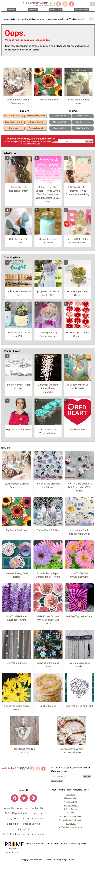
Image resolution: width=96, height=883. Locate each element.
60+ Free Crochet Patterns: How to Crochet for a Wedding (77, 191)
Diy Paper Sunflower (48, 99)
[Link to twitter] (24, 798)
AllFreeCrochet (70, 798)
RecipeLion (71, 823)
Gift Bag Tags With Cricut (79, 616)
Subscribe (12, 823)
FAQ (7, 813)
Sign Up (89, 141)
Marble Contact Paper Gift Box (18, 386)
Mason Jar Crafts (60, 122)
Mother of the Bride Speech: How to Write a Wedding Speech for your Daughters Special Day (48, 194)
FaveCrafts (70, 795)
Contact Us (37, 808)
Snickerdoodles (48, 706)
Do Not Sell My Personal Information (23, 834)
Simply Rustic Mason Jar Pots (19, 334)
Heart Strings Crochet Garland (77, 334)
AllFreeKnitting (70, 802)
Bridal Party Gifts (82, 128)
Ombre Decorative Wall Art (19, 293)
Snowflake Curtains (17, 663)
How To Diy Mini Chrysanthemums (79, 575)
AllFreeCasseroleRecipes (70, 827)
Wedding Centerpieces (36, 116)
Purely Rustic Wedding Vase (78, 101)
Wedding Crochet (36, 128)
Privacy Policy (12, 818)
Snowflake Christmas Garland (48, 665)
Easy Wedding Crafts (13, 122)
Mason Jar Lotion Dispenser (48, 241)
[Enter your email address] (66, 776)
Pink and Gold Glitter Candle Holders (77, 241)
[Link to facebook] (14, 798)
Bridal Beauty (60, 116)
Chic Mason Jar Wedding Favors (47, 431)
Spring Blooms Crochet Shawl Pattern (48, 293)
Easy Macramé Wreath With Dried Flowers (71, 751)
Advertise (22, 808)
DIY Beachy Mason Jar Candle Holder (77, 386)
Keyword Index (20, 813)
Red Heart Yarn (77, 429)
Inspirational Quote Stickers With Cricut (79, 532)
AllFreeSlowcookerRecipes (70, 820)
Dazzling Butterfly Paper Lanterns (48, 334)
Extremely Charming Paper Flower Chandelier (48, 388)
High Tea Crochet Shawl (18, 429)
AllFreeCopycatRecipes (70, 816)
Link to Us (37, 813)
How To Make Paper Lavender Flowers (16, 618)
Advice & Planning (35, 122)
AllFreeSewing (70, 805)
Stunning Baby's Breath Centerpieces (18, 101)
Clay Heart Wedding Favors (24, 751)
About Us (9, 808)
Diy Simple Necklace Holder (79, 665)
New (5, 447)
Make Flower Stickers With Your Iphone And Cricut (48, 620)
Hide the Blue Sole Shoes (18, 241)
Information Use (33, 144)
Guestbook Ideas (82, 122)
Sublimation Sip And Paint (79, 706)
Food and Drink (60, 128)
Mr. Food (70, 813)
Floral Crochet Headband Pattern (18, 189)
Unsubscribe (23, 829)
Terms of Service (30, 823)
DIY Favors (13, 128)
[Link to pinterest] (33, 798)
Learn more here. (13, 852)
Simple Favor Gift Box (48, 530)
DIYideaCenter (70, 809)
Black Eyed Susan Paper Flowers (16, 708)
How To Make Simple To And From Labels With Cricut (79, 487)
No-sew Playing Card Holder (17, 575)
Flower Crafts (82, 116)
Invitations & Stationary (13, 116)
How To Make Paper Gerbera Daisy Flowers (48, 575)
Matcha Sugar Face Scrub (77, 293)
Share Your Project (32, 818)
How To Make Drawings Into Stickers (47, 485)
